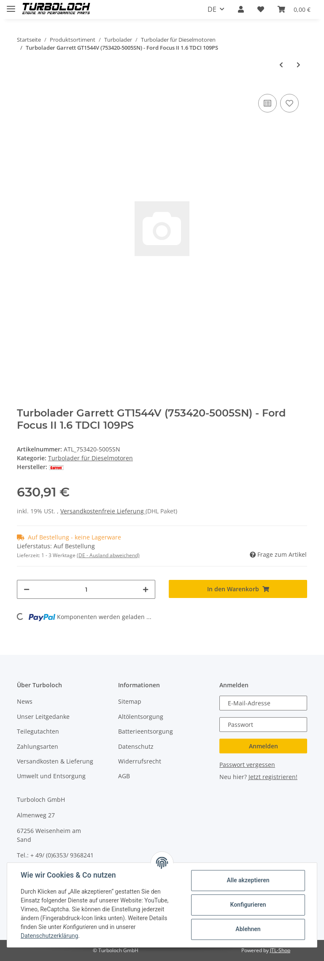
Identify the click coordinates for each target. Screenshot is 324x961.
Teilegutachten (38, 731)
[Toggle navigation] (11, 5)
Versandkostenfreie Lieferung (103, 511)
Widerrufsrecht (139, 761)
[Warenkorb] (294, 9)
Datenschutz (136, 746)
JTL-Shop (280, 950)
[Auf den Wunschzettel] (289, 103)
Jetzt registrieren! (272, 777)
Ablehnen (247, 929)
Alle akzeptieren (248, 880)
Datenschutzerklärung (49, 935)
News (24, 701)
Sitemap (129, 701)
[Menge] (86, 589)
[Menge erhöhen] (145, 589)
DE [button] (212, 9)
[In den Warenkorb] (238, 589)
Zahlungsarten (37, 746)
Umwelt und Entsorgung (51, 776)
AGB (124, 776)
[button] (241, 9)
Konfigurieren (248, 904)
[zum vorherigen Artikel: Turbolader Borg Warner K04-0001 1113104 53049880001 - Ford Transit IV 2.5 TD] (281, 65)
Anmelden (263, 746)
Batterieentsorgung (145, 731)
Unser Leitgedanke (43, 717)
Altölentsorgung (140, 717)
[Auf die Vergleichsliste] (267, 103)
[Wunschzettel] (261, 9)
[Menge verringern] (26, 589)
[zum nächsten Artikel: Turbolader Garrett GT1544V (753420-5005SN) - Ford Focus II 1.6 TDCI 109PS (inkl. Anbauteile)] (298, 65)
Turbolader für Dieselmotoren (90, 458)
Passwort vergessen (247, 765)
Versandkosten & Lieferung (55, 761)
